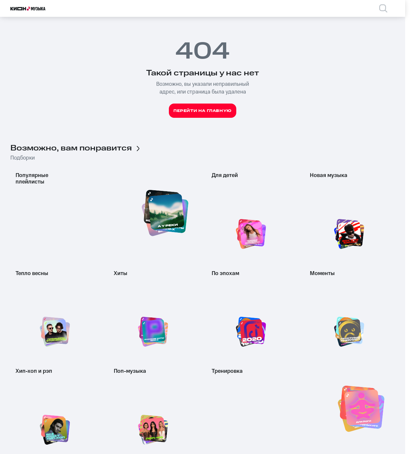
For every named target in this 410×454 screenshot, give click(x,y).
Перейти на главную (202, 111)
